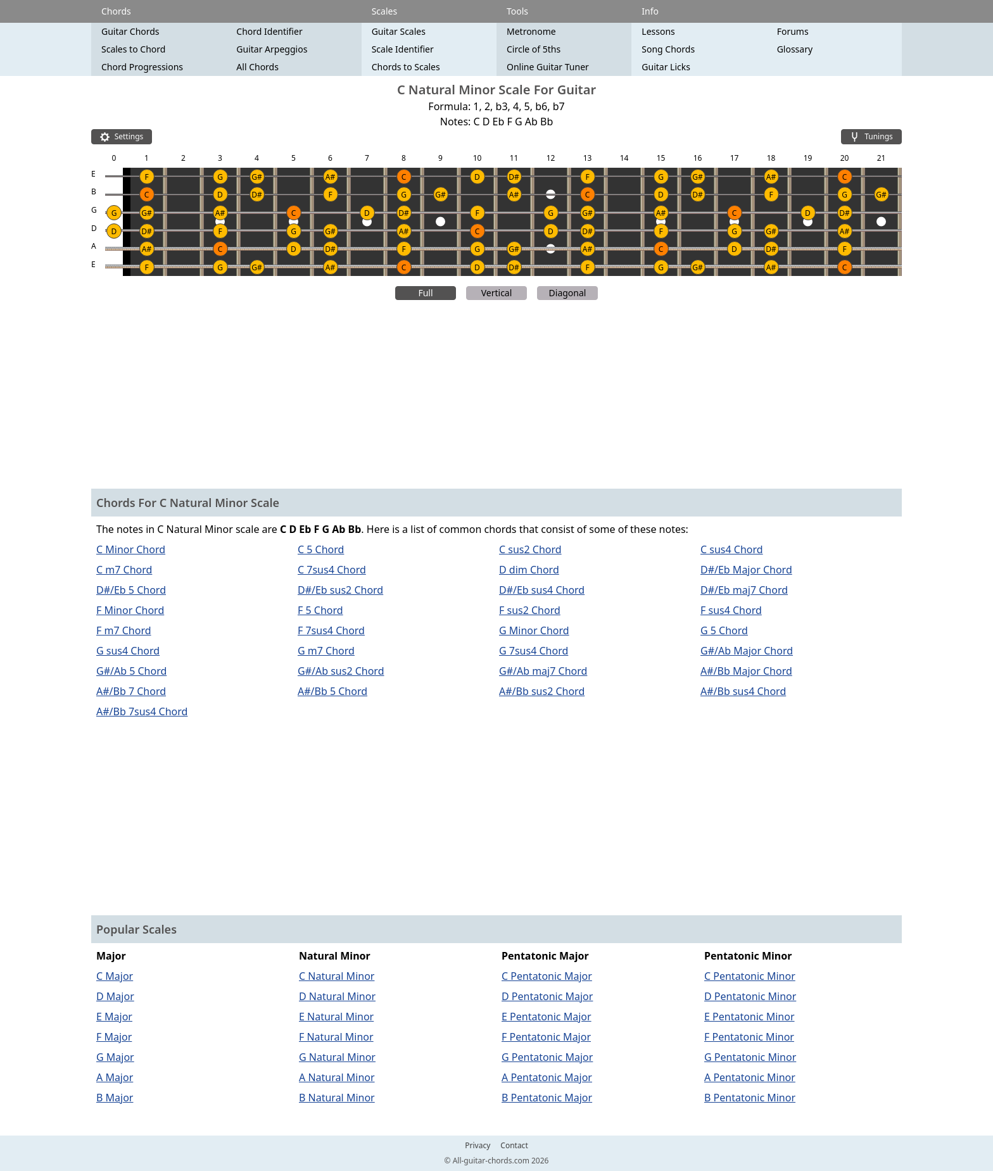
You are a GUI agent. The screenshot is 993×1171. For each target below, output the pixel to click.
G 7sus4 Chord (533, 651)
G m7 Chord (326, 651)
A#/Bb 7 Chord (131, 691)
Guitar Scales (399, 31)
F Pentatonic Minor (749, 1037)
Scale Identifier (403, 49)
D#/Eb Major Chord (746, 570)
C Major (114, 976)
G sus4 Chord (128, 651)
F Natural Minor (336, 1037)
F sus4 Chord (731, 610)
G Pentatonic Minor (750, 1057)
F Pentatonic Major (546, 1037)
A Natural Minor (337, 1077)
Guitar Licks (666, 67)
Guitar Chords (130, 31)
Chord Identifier (269, 31)
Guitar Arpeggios (271, 49)
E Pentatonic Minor (749, 1017)
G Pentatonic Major (547, 1057)
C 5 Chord (321, 549)
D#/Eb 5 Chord (131, 590)
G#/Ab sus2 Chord (341, 671)
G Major (115, 1057)
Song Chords (668, 49)
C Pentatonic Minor (749, 976)
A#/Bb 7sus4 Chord (141, 711)
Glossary (795, 49)
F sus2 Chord (529, 610)
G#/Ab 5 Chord (131, 671)
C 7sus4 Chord (332, 570)
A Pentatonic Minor (749, 1077)
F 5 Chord (320, 610)
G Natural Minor (337, 1057)
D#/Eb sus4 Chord (542, 590)
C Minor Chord (130, 549)
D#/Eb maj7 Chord (744, 590)
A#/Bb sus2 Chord (542, 691)
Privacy (477, 1146)
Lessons (658, 31)
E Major (114, 1017)
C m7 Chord (124, 570)
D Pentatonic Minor (750, 996)
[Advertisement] (496, 397)
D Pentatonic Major (547, 996)
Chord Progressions (142, 67)
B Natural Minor (337, 1098)
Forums (793, 31)
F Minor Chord (130, 610)
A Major (114, 1077)
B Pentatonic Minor (749, 1098)
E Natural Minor (336, 1017)
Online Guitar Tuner (548, 67)
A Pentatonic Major (547, 1077)
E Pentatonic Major (546, 1017)
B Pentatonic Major (547, 1098)
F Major (114, 1037)
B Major (114, 1098)
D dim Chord (529, 570)
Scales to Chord (133, 49)
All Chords (257, 67)
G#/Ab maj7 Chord (543, 671)
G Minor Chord (534, 630)
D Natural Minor (337, 996)
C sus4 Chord (731, 549)
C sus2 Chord (530, 549)
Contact (514, 1146)
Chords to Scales (406, 67)
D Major (115, 996)
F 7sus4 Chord (331, 630)
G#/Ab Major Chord (746, 651)
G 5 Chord (724, 630)
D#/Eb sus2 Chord (340, 590)
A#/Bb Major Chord (746, 671)
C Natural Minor (336, 976)
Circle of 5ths (533, 49)
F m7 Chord (123, 630)
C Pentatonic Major (547, 976)
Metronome (531, 31)
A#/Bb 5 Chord (332, 691)
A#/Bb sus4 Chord (743, 691)
